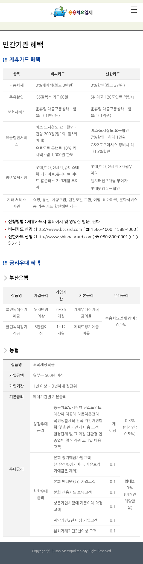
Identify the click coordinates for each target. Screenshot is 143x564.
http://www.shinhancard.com (64, 237)
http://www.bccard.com (59, 229)
